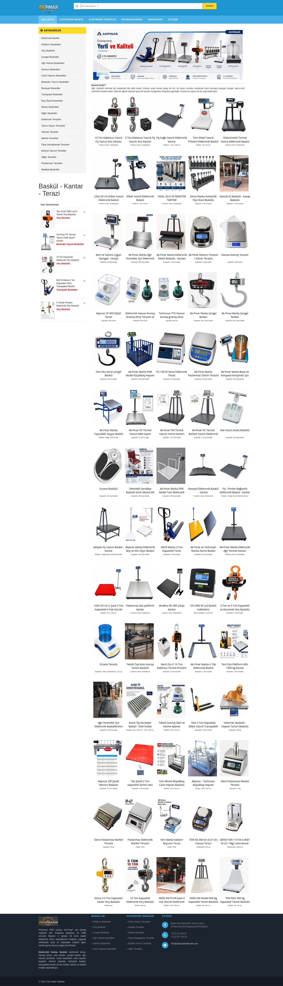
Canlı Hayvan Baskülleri (53, 75)
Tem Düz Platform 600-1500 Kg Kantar (235, 666)
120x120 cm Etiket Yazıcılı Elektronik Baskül (108, 198)
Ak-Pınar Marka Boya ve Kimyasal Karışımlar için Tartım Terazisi (235, 375)
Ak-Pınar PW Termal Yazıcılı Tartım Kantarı (171, 432)
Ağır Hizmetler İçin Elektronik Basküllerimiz (109, 724)
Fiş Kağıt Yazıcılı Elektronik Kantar (171, 139)
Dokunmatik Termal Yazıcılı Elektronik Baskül (235, 139)
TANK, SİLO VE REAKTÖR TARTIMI (172, 198)
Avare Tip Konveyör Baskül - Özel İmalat (140, 724)
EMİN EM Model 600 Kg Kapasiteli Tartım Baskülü (203, 899)
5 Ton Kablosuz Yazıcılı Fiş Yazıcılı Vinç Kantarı (140, 139)
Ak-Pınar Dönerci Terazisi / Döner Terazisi (203, 256)
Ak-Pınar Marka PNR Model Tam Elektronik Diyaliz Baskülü (172, 492)
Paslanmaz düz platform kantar (140, 607)
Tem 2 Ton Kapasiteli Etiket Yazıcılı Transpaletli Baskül (203, 726)
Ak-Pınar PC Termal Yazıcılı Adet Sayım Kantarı (140, 433)
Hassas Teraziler (50, 132)
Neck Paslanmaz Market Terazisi (235, 783)
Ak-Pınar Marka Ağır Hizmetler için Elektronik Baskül (140, 258)
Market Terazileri (49, 138)
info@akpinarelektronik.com (184, 943)
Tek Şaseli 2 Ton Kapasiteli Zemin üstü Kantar (140, 784)
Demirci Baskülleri (50, 69)
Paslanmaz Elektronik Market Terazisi (140, 841)
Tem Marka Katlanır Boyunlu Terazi (171, 841)
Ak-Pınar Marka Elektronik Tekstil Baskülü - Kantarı (171, 256)
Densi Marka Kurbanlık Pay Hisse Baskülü (203, 198)
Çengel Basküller (50, 57)
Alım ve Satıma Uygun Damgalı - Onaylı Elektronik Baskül (108, 258)
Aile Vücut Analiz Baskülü (234, 430)
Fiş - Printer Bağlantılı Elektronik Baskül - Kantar (235, 490)
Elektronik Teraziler (51, 119)
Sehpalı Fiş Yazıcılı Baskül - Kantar (108, 548)
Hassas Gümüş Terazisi (235, 255)
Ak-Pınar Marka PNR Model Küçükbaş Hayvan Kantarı (140, 375)
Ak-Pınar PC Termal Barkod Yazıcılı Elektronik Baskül (203, 433)
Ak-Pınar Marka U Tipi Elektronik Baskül (203, 666)
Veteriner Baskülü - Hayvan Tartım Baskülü (234, 724)
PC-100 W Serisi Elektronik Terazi (171, 373)
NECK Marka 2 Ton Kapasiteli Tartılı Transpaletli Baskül (172, 550)
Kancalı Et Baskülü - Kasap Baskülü (235, 198)
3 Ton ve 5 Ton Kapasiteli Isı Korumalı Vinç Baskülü (235, 607)
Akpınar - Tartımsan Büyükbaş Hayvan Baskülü (203, 784)
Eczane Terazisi (108, 664)
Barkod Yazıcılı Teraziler (53, 150)
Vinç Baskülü (48, 50)
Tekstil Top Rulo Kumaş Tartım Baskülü (140, 666)
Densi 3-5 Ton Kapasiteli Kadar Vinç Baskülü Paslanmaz (109, 901)
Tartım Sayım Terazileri (53, 125)
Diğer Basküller (49, 113)
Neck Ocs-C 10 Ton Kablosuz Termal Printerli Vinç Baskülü (171, 668)
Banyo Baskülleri (50, 107)
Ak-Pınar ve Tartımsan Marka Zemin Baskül (203, 548)
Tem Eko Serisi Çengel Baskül (108, 373)
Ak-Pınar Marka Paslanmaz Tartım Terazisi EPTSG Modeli (203, 375)
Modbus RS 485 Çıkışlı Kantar (172, 607)
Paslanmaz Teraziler (51, 163)
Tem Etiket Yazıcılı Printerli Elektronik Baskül (203, 139)
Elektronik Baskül (50, 38)
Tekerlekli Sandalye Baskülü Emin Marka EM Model (140, 492)
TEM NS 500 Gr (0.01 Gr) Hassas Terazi (203, 841)
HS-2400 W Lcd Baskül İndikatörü (203, 607)
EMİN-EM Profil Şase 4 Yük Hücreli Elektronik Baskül (172, 901)
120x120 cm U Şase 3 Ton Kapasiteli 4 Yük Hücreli (108, 607)
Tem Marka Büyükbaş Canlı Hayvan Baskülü (171, 783)
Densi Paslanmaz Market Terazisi (108, 841)
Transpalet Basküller (52, 94)
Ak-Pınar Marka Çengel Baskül (203, 315)
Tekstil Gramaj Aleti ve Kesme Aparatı (172, 724)
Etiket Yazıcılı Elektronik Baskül (140, 198)
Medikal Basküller (50, 169)
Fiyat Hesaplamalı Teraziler (55, 144)
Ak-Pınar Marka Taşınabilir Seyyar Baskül (108, 432)
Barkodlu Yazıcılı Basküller (55, 82)
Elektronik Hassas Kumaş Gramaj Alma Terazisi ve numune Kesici (140, 317)
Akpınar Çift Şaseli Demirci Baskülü (108, 783)
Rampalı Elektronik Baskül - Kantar (203, 490)
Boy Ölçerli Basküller (52, 100)
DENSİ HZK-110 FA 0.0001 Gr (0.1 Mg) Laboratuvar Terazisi (235, 843)
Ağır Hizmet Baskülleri (52, 63)
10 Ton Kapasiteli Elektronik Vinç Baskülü (140, 899)
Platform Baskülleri (51, 44)
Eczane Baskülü (108, 488)
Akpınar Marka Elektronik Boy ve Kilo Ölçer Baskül (140, 548)
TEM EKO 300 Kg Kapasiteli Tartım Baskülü (235, 899)
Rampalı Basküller (50, 88)
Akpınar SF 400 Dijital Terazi (108, 315)
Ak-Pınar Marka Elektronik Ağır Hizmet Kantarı (235, 548)
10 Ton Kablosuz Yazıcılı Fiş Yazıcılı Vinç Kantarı (108, 139)
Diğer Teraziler (48, 157)
